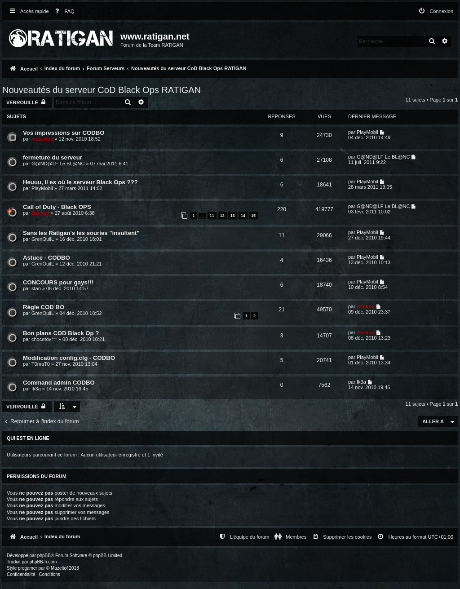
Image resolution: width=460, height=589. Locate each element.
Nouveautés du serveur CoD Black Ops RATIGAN (101, 90)
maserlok (42, 139)
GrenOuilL (42, 239)
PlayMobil (367, 132)
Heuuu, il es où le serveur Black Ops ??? (80, 182)
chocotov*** (44, 339)
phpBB (44, 555)
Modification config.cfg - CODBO (69, 357)
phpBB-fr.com (43, 561)
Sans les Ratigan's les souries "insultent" (81, 233)
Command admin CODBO (59, 382)
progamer (27, 568)
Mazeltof (59, 568)
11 (212, 215)
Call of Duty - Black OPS (57, 207)
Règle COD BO (43, 307)
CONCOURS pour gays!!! (58, 282)
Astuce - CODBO (46, 257)
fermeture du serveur (52, 157)
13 (232, 215)
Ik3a (36, 388)
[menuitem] (63, 11)
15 (253, 215)
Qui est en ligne (28, 438)
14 (243, 215)
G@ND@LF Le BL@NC (57, 163)
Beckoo (40, 213)
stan (36, 288)
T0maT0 (40, 364)
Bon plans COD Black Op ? (61, 333)
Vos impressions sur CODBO (64, 132)
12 (222, 215)
